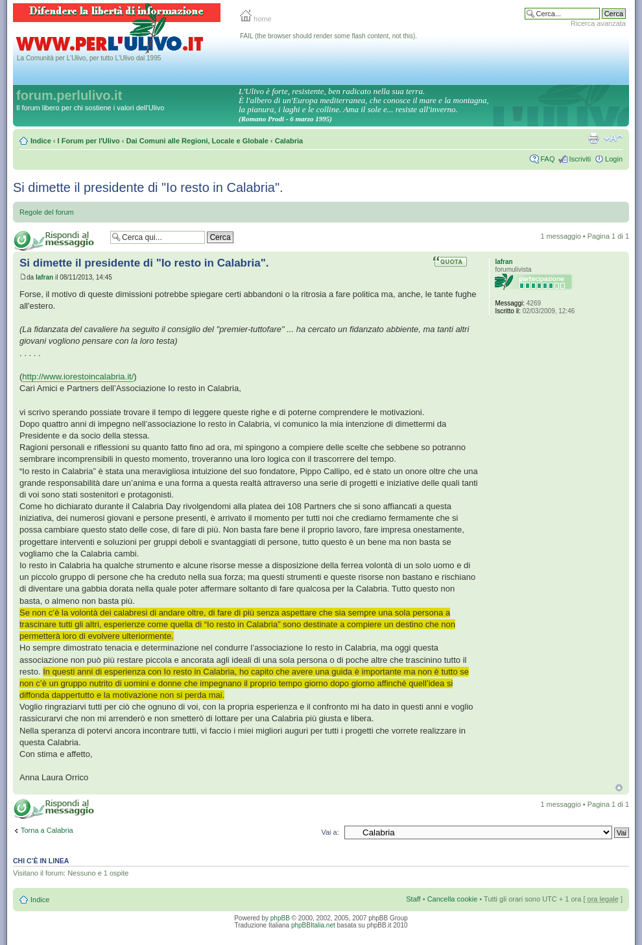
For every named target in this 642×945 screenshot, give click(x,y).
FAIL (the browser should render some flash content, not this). (328, 36)
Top (619, 787)
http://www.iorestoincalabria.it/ (78, 376)
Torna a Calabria (47, 830)
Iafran (44, 277)
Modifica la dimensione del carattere (613, 138)
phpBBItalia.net (313, 925)
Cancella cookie (452, 899)
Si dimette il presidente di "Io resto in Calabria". (148, 187)
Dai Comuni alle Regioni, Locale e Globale (197, 141)
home (256, 19)
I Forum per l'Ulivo (89, 141)
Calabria (289, 141)
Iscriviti (580, 159)
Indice (40, 141)
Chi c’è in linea (41, 861)
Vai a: (330, 832)
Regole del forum (46, 212)
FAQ (547, 159)
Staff (413, 899)
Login (614, 159)
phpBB (280, 918)
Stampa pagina (593, 138)
